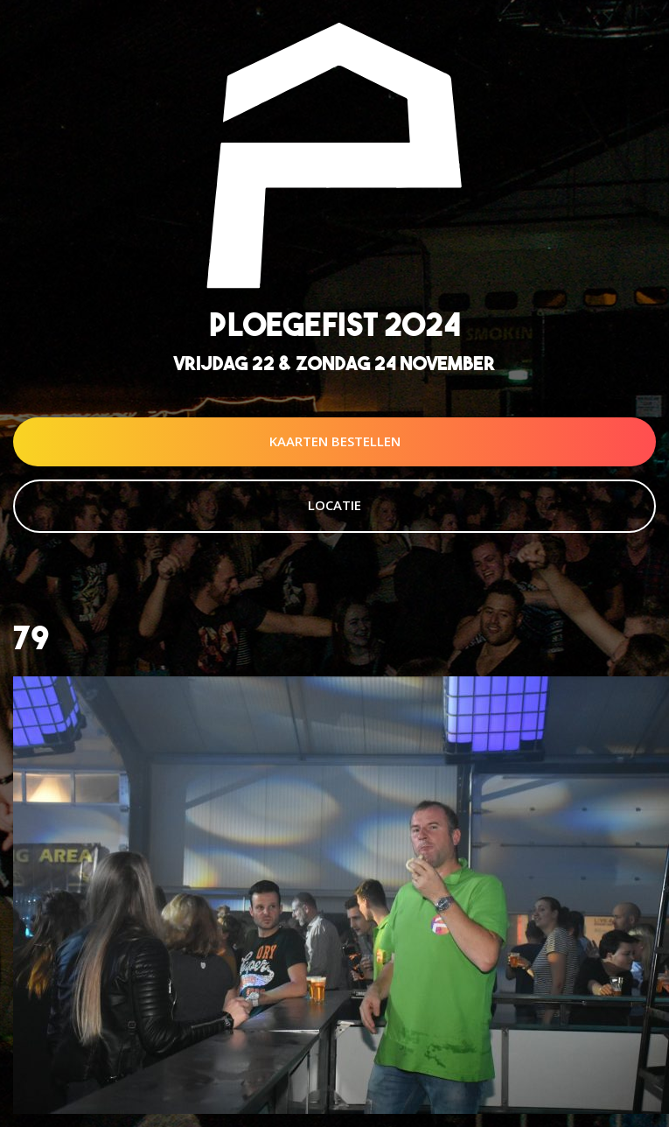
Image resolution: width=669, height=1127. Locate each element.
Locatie (334, 505)
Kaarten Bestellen (335, 441)
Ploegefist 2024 (335, 324)
